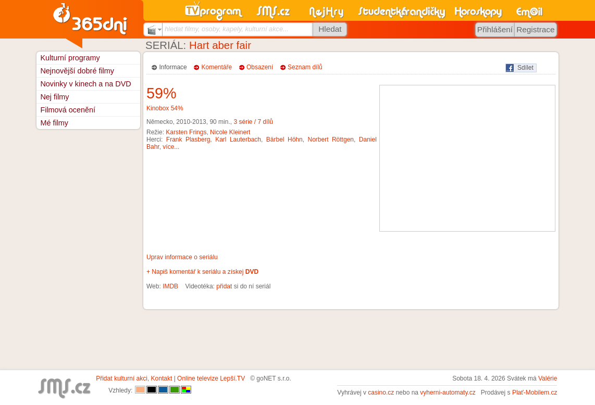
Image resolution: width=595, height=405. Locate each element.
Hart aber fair (220, 45)
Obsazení (259, 67)
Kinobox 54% (164, 108)
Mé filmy (54, 123)
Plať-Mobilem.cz (534, 392)
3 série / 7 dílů (252, 121)
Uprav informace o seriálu (182, 257)
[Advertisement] (467, 158)
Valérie (547, 378)
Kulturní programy (70, 58)
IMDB (170, 286)
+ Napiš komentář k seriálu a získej (202, 271)
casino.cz (381, 392)
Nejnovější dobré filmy (77, 71)
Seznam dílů (305, 67)
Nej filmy (54, 97)
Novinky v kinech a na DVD (85, 84)
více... (171, 146)
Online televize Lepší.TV (211, 378)
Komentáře (217, 67)
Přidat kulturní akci (121, 378)
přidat (224, 286)
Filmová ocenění (67, 110)
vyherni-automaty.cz (447, 392)
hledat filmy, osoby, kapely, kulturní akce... (227, 29)
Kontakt (161, 378)
